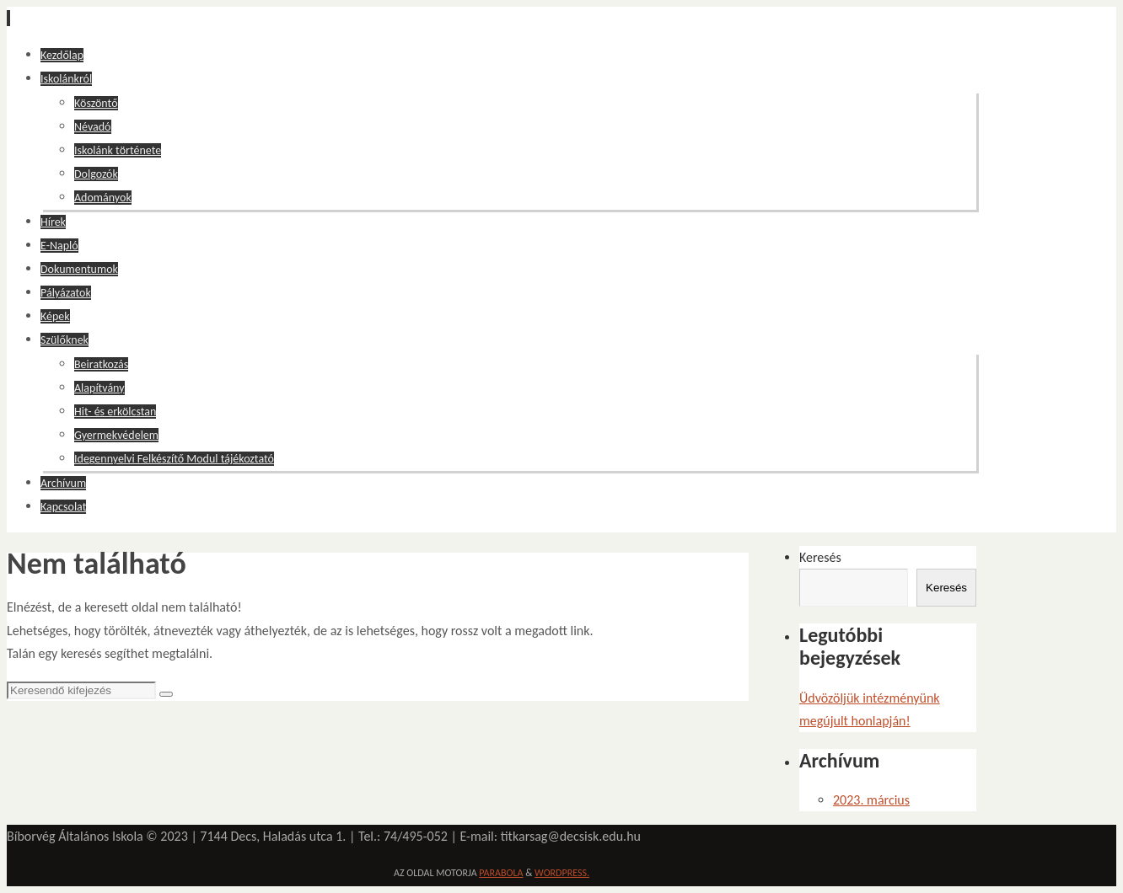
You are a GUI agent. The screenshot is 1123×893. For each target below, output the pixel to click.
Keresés (820, 557)
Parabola (501, 873)
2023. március (871, 800)
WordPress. (562, 873)
